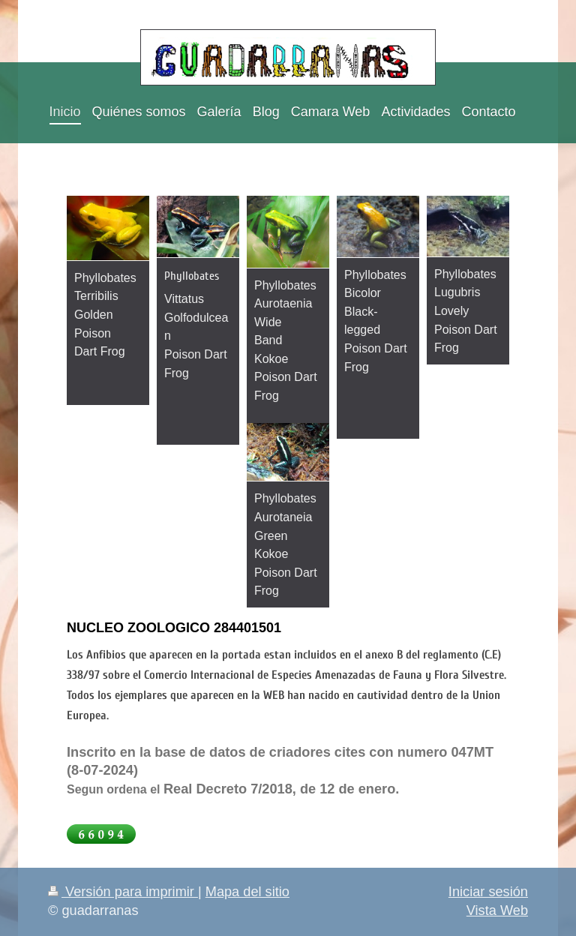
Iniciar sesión (488, 891)
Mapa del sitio (248, 891)
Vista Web (497, 910)
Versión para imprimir (123, 891)
